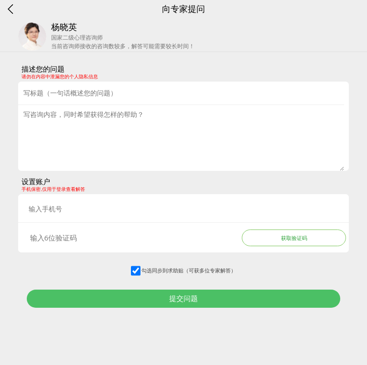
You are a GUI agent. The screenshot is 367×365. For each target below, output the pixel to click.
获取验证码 (294, 237)
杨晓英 (64, 26)
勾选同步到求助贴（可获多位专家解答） (188, 270)
